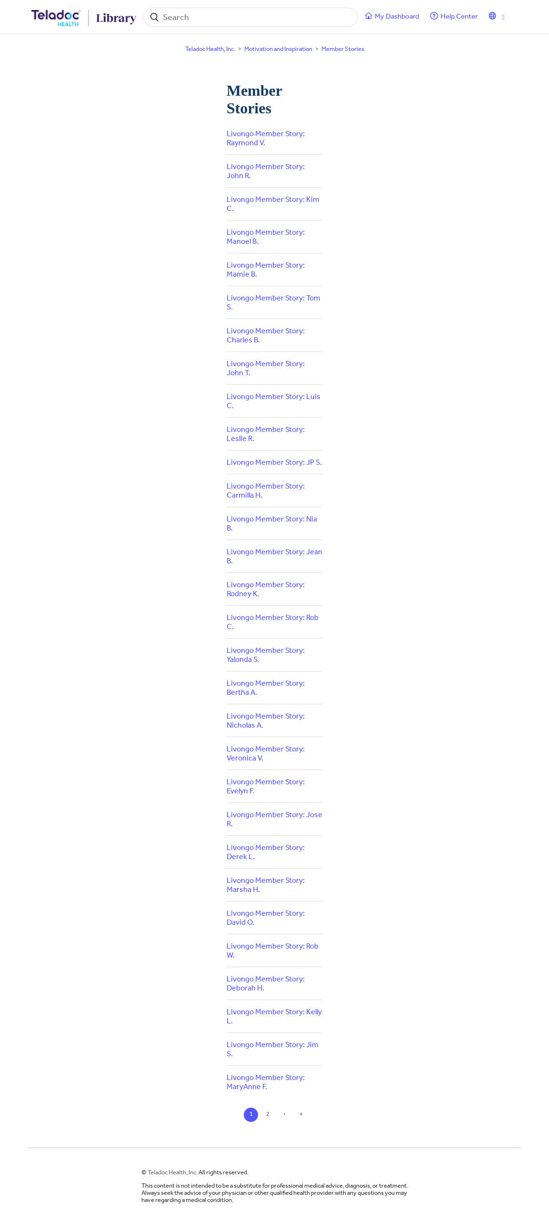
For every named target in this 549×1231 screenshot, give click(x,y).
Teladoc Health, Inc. (210, 48)
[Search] (250, 17)
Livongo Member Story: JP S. (274, 462)
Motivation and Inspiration (278, 48)
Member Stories (342, 48)
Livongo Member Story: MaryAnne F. (266, 1082)
